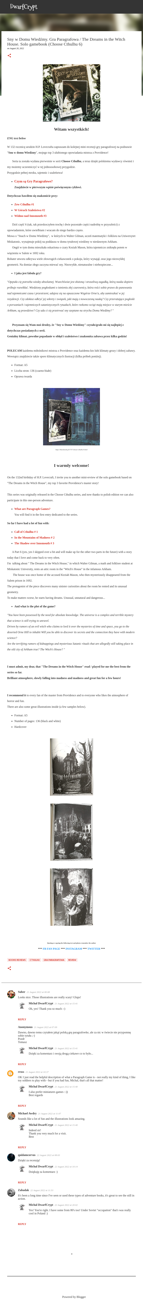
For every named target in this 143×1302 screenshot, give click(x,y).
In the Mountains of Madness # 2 (34, 537)
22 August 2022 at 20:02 (66, 1205)
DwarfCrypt (23, 7)
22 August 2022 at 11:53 (41, 1190)
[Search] (42, 7)
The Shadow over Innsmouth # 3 (34, 543)
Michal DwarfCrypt (41, 1003)
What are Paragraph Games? (32, 508)
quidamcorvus (27, 1154)
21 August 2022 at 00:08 (38, 992)
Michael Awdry (27, 1113)
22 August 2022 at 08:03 (48, 1155)
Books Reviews (17, 960)
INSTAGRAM (73, 948)
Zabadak (23, 1190)
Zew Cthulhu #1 (24, 204)
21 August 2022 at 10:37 (36, 1072)
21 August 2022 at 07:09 (45, 1027)
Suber (21, 991)
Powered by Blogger (71, 1296)
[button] (9, 55)
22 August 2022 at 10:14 (66, 1166)
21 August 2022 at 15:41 (66, 1003)
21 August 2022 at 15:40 (66, 1086)
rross (21, 1071)
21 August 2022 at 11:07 (49, 1113)
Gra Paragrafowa (54, 960)
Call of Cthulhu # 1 (26, 531)
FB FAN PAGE (51, 948)
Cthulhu (35, 960)
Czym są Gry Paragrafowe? (33, 181)
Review (72, 960)
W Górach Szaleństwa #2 (29, 210)
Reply (22, 1019)
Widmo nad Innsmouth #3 (30, 215)
